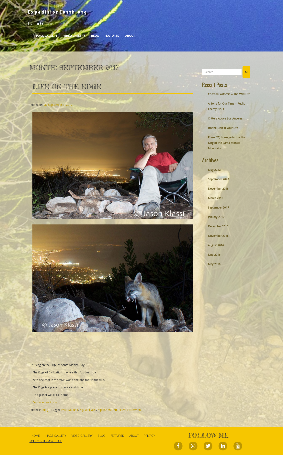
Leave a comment (130, 410)
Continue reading (45, 402)
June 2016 (214, 254)
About (130, 35)
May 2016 (214, 264)
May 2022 (214, 170)
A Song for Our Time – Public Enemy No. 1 (226, 106)
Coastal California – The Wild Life (229, 94)
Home (36, 435)
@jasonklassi (88, 410)
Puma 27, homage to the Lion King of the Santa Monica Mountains (227, 142)
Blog (95, 35)
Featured (112, 35)
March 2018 (215, 198)
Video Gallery (74, 35)
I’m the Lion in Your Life (223, 128)
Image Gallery (46, 35)
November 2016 (218, 236)
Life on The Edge (66, 87)
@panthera (105, 410)
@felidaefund (69, 410)
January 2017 (216, 217)
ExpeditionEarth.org (57, 12)
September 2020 (218, 179)
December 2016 (218, 226)
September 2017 (218, 207)
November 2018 (218, 188)
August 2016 (216, 245)
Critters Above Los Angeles (225, 118)
